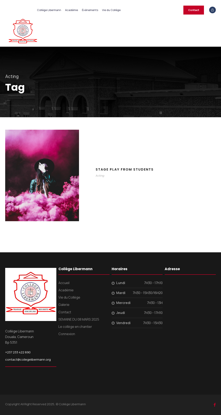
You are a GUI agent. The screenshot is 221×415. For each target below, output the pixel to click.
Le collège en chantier (75, 326)
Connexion (66, 334)
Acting (100, 176)
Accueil (63, 283)
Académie (71, 10)
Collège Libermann (49, 10)
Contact (193, 10)
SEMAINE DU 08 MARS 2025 (78, 319)
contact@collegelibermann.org (28, 359)
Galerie (63, 304)
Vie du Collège (111, 10)
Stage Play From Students (125, 169)
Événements (90, 10)
